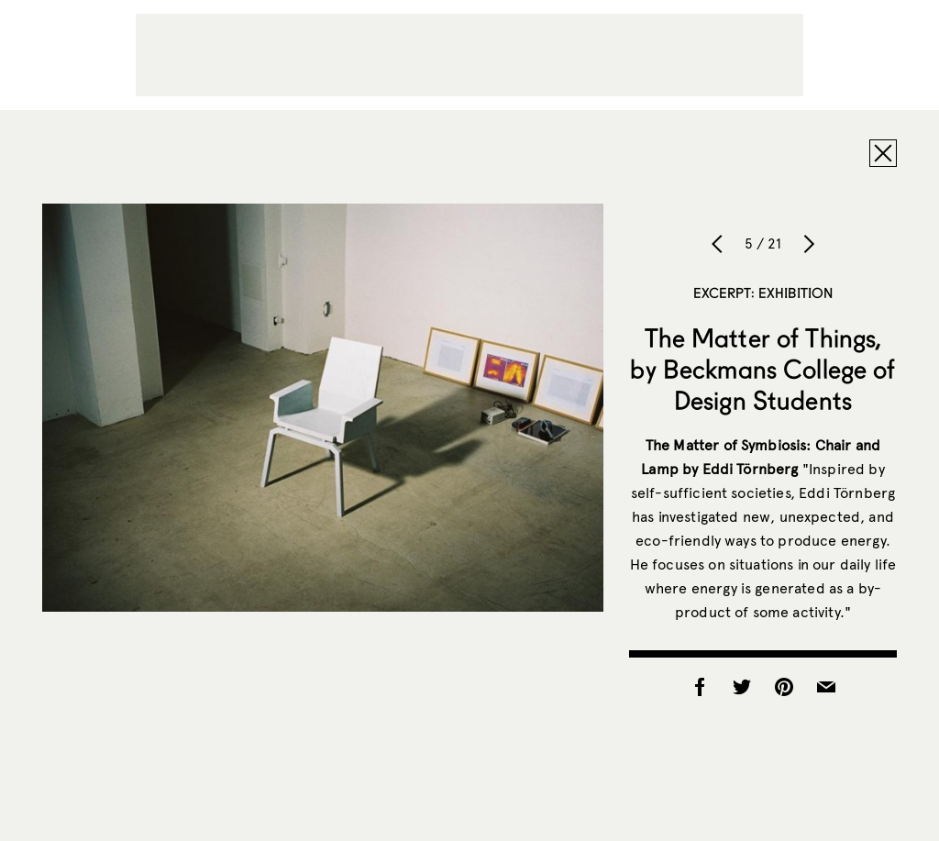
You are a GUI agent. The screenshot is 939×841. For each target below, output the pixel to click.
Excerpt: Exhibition (763, 292)
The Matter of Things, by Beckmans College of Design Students (762, 368)
